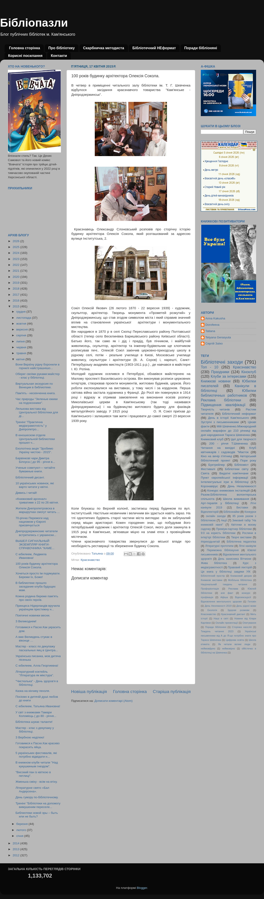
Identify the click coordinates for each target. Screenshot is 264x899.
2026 (16, 241)
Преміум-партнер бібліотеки (234, 529)
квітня (20, 359)
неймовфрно (208, 648)
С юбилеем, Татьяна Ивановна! (38, 706)
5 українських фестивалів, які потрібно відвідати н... (36, 754)
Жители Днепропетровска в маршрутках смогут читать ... (38, 510)
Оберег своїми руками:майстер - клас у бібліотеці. (38, 375)
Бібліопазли (34, 22)
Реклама (233, 588)
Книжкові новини (216, 381)
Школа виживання (236, 499)
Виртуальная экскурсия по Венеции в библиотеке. (34, 385)
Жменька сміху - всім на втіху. (37, 781)
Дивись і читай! (26, 492)
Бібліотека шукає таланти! (34, 721)
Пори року (248, 460)
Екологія (212, 610)
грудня (21, 311)
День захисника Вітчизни (234, 558)
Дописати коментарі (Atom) (113, 700)
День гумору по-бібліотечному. (37, 797)
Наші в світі (221, 618)
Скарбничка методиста (103, 48)
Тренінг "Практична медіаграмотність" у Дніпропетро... (31, 425)
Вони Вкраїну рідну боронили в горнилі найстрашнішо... (38, 366)
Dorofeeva (212, 324)
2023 (16, 259)
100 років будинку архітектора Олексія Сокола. (37, 565)
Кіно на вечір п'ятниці (216, 456)
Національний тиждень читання (224, 584)
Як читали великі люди (234, 644)
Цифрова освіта (235, 640)
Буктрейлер (216, 464)
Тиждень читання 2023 (217, 631)
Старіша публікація (172, 691)
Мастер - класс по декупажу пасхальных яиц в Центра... (37, 648)
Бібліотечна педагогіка (241, 541)
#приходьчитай (210, 541)
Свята (205, 473)
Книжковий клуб (212, 439)
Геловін (252, 601)
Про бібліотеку (61, 48)
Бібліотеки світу (236, 469)
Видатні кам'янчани (233, 473)
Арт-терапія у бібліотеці (220, 503)
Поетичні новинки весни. (33, 615)
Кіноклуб (248, 372)
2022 (16, 265)
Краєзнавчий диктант (233, 614)
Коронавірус (209, 486)
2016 (16, 300)
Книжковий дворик (241, 575)
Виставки (242, 507)
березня (22, 824)
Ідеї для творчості (243, 439)
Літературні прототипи (219, 546)
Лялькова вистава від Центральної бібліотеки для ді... (37, 412)
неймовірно (228, 648)
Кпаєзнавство (208, 614)
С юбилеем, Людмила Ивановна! (31, 556)
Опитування (249, 622)
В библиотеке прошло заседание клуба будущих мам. (36, 586)
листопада (24, 317)
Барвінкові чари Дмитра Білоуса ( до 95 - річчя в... (35, 460)
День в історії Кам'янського (228, 417)
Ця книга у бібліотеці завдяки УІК (225, 571)
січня (20, 836)
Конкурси (250, 511)
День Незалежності (242, 486)
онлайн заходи (216, 516)
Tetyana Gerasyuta (218, 337)
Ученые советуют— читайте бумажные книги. (35, 469)
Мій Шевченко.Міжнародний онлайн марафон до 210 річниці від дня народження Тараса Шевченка (228, 431)
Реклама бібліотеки (221, 400)
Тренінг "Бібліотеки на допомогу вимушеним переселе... (38, 805)
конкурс (246, 593)
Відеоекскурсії (243, 597)
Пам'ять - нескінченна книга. (36, 393)
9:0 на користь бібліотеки (218, 533)
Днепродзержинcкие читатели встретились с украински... (37, 532)
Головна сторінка (24, 48)
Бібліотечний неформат (239, 413)
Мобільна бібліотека (240, 580)
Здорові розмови (238, 610)
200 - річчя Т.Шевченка (228, 443)
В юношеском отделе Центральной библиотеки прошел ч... (35, 438)
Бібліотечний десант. (30, 477)
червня (21, 347)
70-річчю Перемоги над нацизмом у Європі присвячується (32, 521)
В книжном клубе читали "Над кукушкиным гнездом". (37, 764)
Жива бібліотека (214, 563)
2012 (16, 855)
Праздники (220, 372)
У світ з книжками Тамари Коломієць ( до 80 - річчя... (36, 714)
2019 (16, 282)
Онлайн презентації (226, 622)
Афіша (224, 597)
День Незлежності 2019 (218, 605)
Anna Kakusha (215, 318)
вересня (22, 329)
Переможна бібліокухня (223, 550)
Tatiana (210, 331)
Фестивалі (208, 469)
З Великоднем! (26, 621)
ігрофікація (207, 597)
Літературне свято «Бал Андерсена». (32, 789)
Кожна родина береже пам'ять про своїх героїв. (37, 598)
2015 (16, 306)
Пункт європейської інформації (224, 477)
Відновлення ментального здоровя (221, 601)
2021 (16, 270)
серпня (21, 335)
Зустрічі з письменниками (220, 422)
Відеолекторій (210, 511)
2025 (16, 247)
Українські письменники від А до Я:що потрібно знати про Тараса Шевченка (228, 635)
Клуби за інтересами (228, 376)
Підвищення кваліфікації (223, 405)
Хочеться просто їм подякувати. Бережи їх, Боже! (38, 575)
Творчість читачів (215, 409)
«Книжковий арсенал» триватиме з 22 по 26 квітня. (37, 500)
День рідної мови (246, 605)
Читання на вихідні (218, 448)
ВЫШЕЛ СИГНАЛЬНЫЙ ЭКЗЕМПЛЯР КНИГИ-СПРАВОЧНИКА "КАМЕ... (35, 544)
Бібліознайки (231, 511)
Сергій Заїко (214, 343)
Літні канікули (247, 546)
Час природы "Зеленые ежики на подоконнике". (37, 400)
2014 (16, 843)
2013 (16, 849)
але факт (227, 593)
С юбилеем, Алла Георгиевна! (37, 665)
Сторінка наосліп (242, 627)
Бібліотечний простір (213, 575)
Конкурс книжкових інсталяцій (228, 490)
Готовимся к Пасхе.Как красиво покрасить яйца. (38, 745)
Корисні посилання (25, 56)
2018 (16, 288)
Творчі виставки (241, 537)
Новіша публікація (89, 691)
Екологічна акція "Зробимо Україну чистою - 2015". (34, 450)
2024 (16, 253)
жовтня (21, 323)
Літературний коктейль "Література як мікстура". (35, 673)
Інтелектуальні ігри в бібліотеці (224, 482)
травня (21, 353)
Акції (224, 520)
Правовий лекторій (240, 567)
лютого (21, 830)
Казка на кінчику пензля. (33, 691)
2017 (16, 294)
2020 (16, 277)
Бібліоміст (241, 464)
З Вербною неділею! (30, 737)
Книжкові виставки (211, 580)
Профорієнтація (210, 588)
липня (20, 341)
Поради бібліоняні (200, 48)
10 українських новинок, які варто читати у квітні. (35, 485)
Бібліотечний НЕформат (154, 48)
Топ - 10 (209, 367)
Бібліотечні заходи (222, 362)
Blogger (142, 888)
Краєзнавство (90, 560)
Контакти (59, 56)
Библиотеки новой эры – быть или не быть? (37, 814)
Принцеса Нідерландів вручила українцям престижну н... (38, 607)
